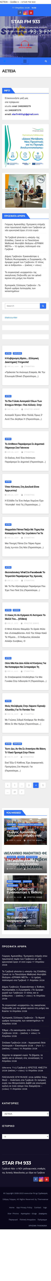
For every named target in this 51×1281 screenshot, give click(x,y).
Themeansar (42, 1199)
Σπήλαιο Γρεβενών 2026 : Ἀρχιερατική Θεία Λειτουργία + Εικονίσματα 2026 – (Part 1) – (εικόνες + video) (24, 1045)
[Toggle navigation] (25, 61)
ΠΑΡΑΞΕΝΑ (17, 353)
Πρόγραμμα (42, 1220)
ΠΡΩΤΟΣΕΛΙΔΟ (12, 828)
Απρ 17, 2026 (15, 840)
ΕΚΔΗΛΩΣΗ (11, 857)
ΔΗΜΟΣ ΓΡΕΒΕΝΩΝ (14, 881)
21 (15, 791)
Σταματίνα (28, 366)
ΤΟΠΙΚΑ (10, 914)
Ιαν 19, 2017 (12, 714)
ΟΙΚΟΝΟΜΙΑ (12, 824)
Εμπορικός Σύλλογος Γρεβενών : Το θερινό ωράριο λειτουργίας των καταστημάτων (23, 288)
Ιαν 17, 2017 (12, 757)
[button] (46, 61)
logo (45, 1208)
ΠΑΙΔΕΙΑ (21, 857)
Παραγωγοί (13, 1220)
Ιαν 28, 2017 (13, 409)
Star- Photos (13, 1214)
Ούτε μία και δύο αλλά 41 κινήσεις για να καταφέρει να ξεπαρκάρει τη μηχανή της (25, 667)
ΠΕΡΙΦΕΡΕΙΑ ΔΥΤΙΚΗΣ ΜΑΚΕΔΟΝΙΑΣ (30, 824)
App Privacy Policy (24, 1208)
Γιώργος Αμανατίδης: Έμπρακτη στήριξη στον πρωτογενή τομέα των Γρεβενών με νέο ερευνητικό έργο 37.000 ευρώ (25, 227)
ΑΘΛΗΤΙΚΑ (11, 910)
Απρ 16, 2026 (15, 897)
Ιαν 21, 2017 (12, 623)
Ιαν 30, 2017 (13, 366)
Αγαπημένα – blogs (29, 1214)
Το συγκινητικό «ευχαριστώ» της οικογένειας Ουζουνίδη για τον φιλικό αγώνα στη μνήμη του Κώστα (23, 275)
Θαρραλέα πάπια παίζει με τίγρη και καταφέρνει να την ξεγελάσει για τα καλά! (24, 533)
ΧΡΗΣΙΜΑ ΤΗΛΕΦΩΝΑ (38, 1226)
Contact (37, 1208)
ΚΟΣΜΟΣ (16, 610)
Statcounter (11, 317)
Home (11, 1208)
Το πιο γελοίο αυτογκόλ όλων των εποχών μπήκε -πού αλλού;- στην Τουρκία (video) (23, 405)
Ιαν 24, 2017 (13, 495)
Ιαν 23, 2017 (13, 538)
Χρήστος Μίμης (30, 409)
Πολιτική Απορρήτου (28, 1220)
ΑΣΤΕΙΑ (8, 353)
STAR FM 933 (25, 21)
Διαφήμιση (43, 1214)
